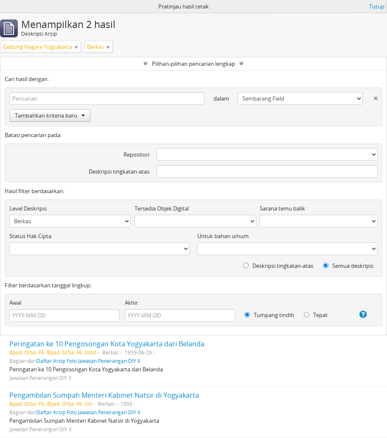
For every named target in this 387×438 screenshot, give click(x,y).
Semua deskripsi (348, 266)
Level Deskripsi (28, 208)
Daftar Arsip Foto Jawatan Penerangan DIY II (88, 360)
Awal (15, 302)
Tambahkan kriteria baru (50, 115)
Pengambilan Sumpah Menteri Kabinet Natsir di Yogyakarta (104, 395)
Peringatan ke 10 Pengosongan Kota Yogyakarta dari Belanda (107, 343)
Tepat (316, 315)
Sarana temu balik (282, 208)
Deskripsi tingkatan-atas (119, 171)
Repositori (136, 154)
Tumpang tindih (269, 315)
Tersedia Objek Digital (162, 208)
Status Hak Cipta (30, 236)
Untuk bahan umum (223, 236)
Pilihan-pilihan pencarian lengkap (193, 63)
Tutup (376, 6)
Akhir (131, 302)
